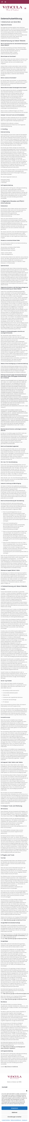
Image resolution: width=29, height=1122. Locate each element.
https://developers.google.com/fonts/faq (14, 935)
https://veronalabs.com (22, 816)
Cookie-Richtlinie (6, 1120)
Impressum (24, 1120)
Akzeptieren (14, 1108)
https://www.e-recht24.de (11, 1066)
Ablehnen (14, 1112)
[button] (26, 1091)
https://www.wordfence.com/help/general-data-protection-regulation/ (13, 1047)
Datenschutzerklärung (16, 1120)
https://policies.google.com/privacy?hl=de (15, 920)
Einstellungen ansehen (14, 1117)
